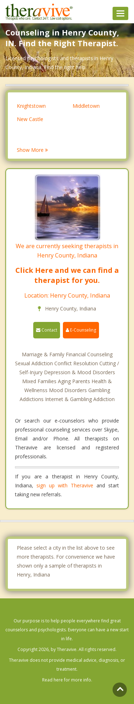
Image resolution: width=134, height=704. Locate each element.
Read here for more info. (67, 680)
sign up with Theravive (64, 485)
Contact (46, 330)
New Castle (30, 119)
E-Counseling (81, 330)
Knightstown (31, 105)
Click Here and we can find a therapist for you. (67, 275)
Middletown (86, 105)
